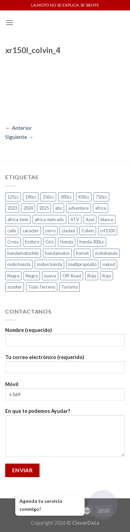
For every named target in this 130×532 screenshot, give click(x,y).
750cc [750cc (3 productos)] (101, 197)
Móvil (65, 393)
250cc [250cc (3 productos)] (48, 197)
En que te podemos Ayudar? (65, 435)
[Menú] (9, 22)
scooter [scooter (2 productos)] (14, 287)
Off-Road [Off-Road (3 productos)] (71, 276)
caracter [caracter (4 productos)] (31, 230)
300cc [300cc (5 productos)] (66, 197)
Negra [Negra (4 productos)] (13, 276)
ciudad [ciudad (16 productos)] (68, 230)
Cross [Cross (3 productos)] (13, 241)
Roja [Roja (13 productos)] (91, 276)
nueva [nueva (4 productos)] (50, 276)
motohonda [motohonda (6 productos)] (106, 253)
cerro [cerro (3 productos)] (50, 230)
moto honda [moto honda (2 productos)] (19, 264)
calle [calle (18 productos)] (11, 230)
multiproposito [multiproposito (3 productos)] (82, 264)
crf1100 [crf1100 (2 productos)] (107, 230)
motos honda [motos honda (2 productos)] (49, 264)
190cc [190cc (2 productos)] (30, 197)
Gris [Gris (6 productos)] (49, 241)
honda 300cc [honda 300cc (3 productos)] (91, 241)
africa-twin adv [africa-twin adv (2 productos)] (49, 219)
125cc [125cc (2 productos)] (13, 197)
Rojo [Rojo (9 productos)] (106, 276)
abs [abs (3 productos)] (58, 208)
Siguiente (19, 136)
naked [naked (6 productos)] (109, 264)
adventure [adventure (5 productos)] (78, 208)
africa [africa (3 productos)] (100, 208)
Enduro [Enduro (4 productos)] (32, 241)
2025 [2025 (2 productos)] (44, 208)
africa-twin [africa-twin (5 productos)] (17, 219)
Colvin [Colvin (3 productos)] (87, 230)
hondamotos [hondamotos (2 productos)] (57, 253)
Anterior (18, 127)
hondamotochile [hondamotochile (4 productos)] (23, 253)
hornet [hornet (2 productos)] (82, 253)
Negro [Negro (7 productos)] (32, 276)
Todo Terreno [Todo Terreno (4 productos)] (41, 287)
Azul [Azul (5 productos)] (90, 219)
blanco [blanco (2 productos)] (107, 219)
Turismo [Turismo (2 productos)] (69, 287)
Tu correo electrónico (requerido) (65, 366)
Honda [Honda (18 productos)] (66, 241)
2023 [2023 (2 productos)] (12, 208)
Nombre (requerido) (65, 339)
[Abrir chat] (103, 504)
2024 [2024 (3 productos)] (28, 208)
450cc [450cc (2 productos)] (83, 197)
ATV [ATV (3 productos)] (74, 219)
